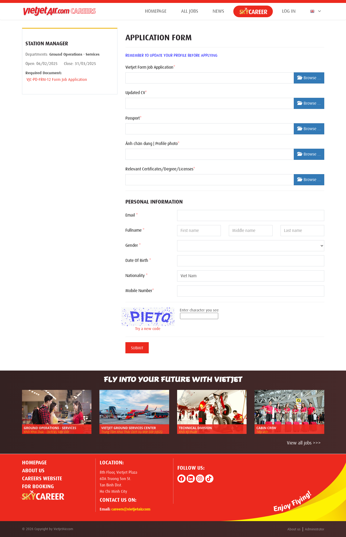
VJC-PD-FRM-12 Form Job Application (56, 79)
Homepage (156, 11)
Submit (137, 348)
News (218, 11)
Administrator (314, 529)
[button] (314, 11)
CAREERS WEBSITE (42, 478)
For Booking (38, 486)
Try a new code (147, 328)
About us (33, 470)
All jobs (189, 11)
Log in (289, 11)
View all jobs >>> (304, 443)
